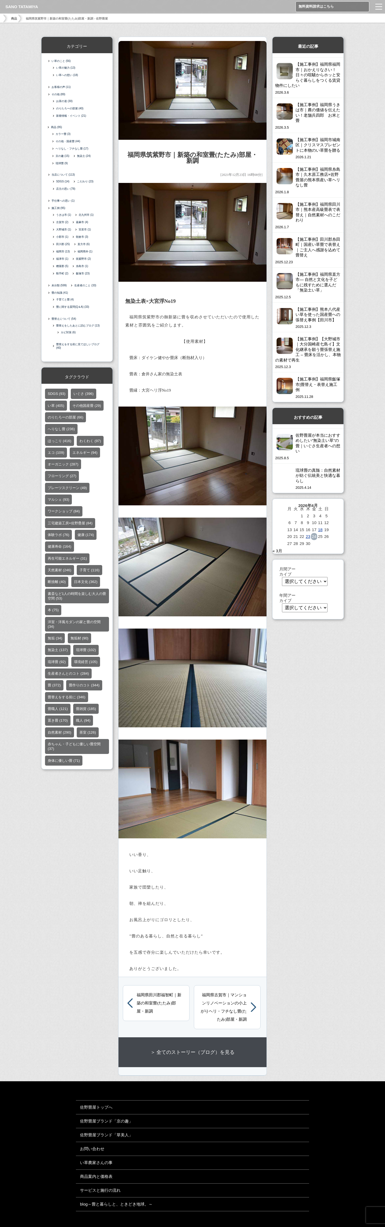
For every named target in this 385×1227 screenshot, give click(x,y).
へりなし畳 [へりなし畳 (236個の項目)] (61, 430)
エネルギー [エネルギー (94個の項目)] (84, 454)
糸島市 (82, 267)
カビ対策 (68, 333)
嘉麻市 (82, 223)
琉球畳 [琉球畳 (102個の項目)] (86, 651)
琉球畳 (62, 163)
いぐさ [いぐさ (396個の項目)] (83, 395)
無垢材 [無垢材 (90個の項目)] (79, 639)
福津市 (62, 259)
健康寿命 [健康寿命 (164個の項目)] (59, 548)
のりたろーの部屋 (70, 108)
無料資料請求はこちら (316, 6)
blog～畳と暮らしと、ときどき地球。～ (116, 1204)
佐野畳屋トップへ (96, 1107)
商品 (14, 18)
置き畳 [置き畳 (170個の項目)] (58, 721)
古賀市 (62, 223)
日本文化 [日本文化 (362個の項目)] (86, 583)
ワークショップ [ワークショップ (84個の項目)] (64, 512)
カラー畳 (63, 134)
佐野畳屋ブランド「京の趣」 (106, 1121)
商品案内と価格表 (96, 1176)
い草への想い (67, 75)
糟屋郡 (62, 267)
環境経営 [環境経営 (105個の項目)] (86, 663)
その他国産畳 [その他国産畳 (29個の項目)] (86, 407)
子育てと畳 (65, 300)
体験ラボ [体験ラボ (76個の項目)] (58, 536)
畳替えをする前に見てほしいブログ (78, 347)
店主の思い (65, 189)
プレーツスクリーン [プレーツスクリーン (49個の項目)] (67, 489)
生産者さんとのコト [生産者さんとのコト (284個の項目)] (68, 675)
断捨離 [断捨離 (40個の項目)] (57, 583)
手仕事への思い (63, 201)
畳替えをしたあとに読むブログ (78, 326)
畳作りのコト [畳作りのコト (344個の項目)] (84, 686)
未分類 (59, 286)
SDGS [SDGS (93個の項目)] (56, 395)
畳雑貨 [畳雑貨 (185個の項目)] (86, 710)
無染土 (84, 156)
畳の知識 (60, 293)
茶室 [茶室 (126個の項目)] (87, 733)
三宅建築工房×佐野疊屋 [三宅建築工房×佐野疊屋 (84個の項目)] (70, 524)
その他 (58, 94)
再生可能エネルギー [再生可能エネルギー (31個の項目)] (67, 559)
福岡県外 (85, 252)
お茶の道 (64, 101)
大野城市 (63, 230)
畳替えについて (64, 319)
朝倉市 (82, 237)
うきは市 (63, 215)
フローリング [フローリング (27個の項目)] (62, 477)
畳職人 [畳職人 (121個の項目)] (58, 710)
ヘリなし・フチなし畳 (72, 149)
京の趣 (63, 156)
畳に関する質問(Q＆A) (72, 307)
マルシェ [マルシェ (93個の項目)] (58, 501)
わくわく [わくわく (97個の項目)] (90, 442)
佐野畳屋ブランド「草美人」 (106, 1135)
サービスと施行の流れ (100, 1190)
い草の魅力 (65, 67)
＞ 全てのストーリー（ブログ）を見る (192, 1052)
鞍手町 (62, 274)
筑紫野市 (83, 259)
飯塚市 (83, 274)
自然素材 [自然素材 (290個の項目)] (59, 733)
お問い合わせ (92, 1148)
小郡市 (62, 237)
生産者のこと (85, 286)
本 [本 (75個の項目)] (53, 611)
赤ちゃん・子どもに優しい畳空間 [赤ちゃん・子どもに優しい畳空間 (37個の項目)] (74, 747)
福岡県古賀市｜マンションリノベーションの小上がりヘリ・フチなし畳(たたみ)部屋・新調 (224, 1007)
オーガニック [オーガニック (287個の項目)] (63, 465)
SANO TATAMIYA (21, 6)
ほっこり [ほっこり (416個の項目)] (59, 442)
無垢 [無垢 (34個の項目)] (55, 639)
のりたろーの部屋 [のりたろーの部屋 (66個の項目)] (65, 418)
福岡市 (63, 252)
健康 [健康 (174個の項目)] (86, 536)
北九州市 (86, 215)
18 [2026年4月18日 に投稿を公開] (320, 529)
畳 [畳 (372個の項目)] (54, 686)
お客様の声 (61, 86)
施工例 (58, 209)
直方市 (84, 245)
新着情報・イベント (71, 115)
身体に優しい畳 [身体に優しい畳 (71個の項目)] (64, 762)
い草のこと (61, 60)
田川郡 (63, 245)
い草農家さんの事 (96, 1162)
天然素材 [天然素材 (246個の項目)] (59, 571)
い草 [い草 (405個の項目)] (56, 407)
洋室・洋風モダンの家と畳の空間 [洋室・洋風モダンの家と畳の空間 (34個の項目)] (74, 625)
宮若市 (85, 230)
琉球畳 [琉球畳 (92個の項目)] (57, 663)
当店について (63, 175)
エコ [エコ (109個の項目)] (56, 454)
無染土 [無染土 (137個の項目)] (58, 651)
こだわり (85, 182)
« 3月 (277, 550)
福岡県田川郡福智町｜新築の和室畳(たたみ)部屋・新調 (159, 1003)
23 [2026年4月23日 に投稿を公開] (308, 536)
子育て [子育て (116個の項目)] (89, 571)
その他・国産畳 (68, 141)
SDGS (62, 182)
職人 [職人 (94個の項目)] (83, 721)
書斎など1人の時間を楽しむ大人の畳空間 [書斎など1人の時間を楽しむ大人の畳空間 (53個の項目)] (77, 597)
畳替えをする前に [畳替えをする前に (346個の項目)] (66, 698)
